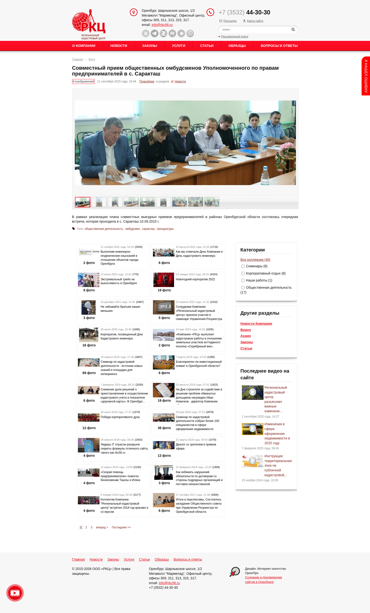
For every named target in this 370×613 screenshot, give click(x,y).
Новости (118, 46)
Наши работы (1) (259, 280)
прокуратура (165, 229)
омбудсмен (132, 229)
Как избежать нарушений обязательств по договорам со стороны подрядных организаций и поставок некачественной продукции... (199, 480)
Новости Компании (256, 323)
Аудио (245, 336)
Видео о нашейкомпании (15, 593)
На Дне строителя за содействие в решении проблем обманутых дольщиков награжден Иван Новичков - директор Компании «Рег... (199, 397)
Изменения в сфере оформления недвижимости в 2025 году (277, 433)
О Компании (83, 46)
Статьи (207, 46)
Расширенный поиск (234, 36)
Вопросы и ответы (279, 46)
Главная (77, 59)
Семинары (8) (257, 266)
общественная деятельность (104, 229)
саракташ (148, 229)
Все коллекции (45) (255, 260)
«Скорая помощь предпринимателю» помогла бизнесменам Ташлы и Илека (120, 476)
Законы (149, 46)
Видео (245, 330)
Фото (91, 59)
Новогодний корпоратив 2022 (195, 279)
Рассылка (229, 21)
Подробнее (146, 81)
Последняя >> (121, 527)
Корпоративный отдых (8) (266, 273)
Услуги (178, 46)
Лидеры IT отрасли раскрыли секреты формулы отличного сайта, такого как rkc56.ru (124, 448)
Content (366, 75)
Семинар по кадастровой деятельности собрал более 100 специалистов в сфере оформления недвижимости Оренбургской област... (197, 425)
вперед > (102, 527)
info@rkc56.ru (162, 25)
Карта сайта (255, 21)
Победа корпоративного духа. (120, 417)
